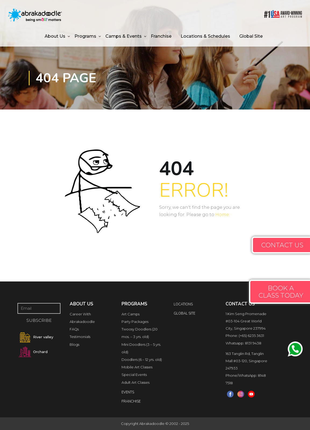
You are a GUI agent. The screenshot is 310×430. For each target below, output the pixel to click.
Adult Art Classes (135, 382)
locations (183, 304)
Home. (222, 214)
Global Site (251, 36)
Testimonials (80, 336)
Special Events (134, 374)
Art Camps (131, 314)
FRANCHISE (131, 401)
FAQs (74, 329)
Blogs (74, 344)
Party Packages (135, 321)
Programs (85, 36)
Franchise (161, 36)
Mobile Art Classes (137, 367)
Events (128, 392)
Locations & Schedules (205, 36)
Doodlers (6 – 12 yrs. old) (142, 359)
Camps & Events (123, 36)
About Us (55, 36)
